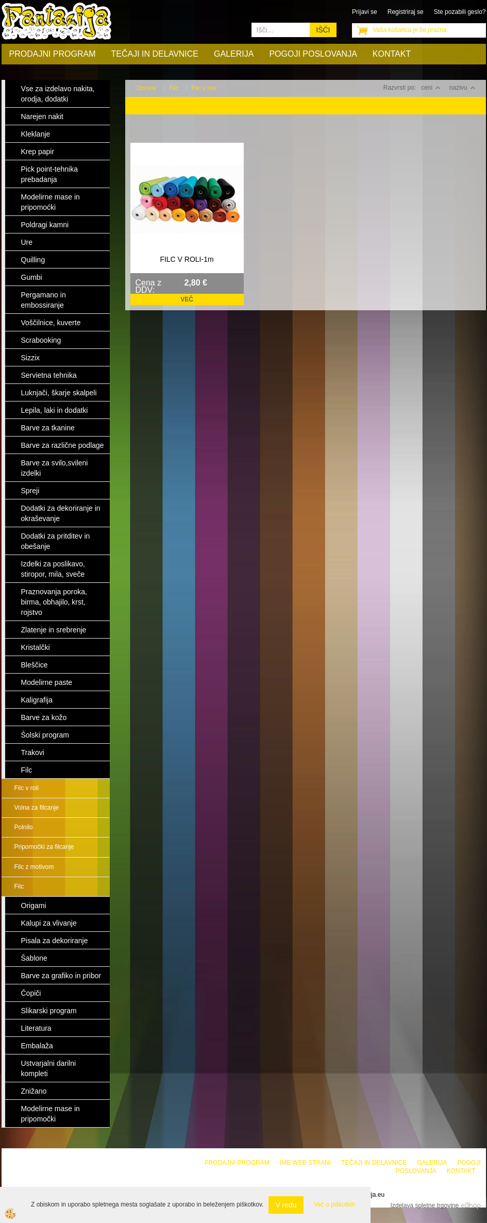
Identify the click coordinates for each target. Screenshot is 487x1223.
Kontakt (392, 53)
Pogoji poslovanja (313, 53)
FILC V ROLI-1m (186, 259)
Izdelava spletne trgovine (424, 1205)
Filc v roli (26, 788)
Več (186, 299)
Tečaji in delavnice (155, 53)
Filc (19, 886)
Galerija (234, 53)
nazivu (462, 87)
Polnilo (23, 827)
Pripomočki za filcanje (44, 846)
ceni (431, 87)
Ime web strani (305, 1162)
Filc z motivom (34, 866)
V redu (285, 1205)
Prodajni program (52, 53)
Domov (147, 88)
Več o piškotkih (334, 1204)
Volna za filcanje (36, 807)
